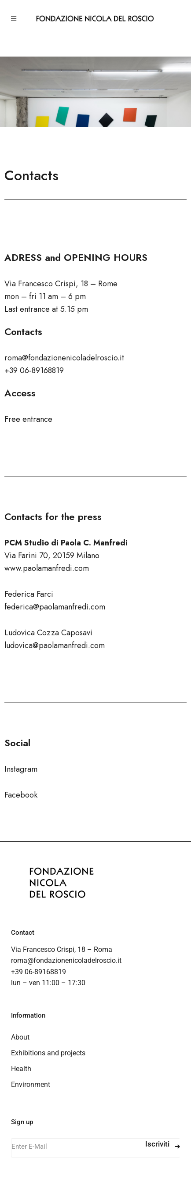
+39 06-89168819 (38, 972)
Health (21, 1069)
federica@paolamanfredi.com (54, 607)
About (20, 1037)
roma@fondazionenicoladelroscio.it (66, 960)
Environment (30, 1084)
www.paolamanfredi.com (46, 568)
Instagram (20, 769)
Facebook (20, 795)
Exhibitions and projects (48, 1053)
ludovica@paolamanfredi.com (54, 645)
